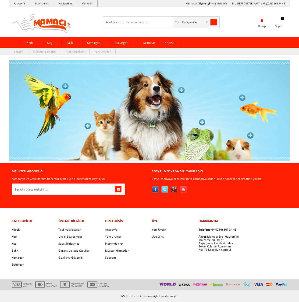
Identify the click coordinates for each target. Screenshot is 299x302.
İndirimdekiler (76, 52)
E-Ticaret (135, 296)
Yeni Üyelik (159, 230)
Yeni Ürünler (102, 52)
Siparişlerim (42, 3)
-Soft (125, 296)
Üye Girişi (158, 237)
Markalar (87, 3)
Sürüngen (121, 43)
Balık (69, 43)
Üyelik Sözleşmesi (70, 237)
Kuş (49, 43)
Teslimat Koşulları (70, 230)
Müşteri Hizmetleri (45, 52)
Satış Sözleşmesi (69, 244)
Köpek (169, 43)
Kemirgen (93, 43)
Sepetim (110, 258)
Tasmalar (148, 43)
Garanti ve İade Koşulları (74, 251)
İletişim (18, 52)
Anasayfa (19, 3)
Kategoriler (65, 3)
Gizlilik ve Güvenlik (70, 258)
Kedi (30, 43)
